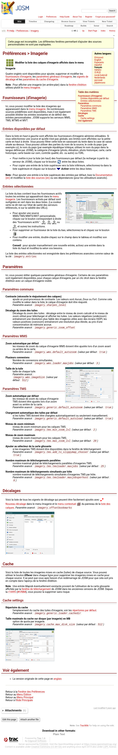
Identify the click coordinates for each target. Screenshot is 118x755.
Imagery (35, 30)
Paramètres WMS (89, 108)
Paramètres (83, 103)
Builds (84, 25)
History (112, 31)
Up (83, 31)
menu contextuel (67, 509)
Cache (81, 116)
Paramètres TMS (88, 111)
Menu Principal (25, 704)
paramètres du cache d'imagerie (40, 79)
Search (109, 25)
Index (103, 31)
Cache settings (88, 118)
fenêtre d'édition (78, 84)
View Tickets (89, 21)
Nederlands (99, 77)
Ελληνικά (98, 57)
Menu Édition (24, 701)
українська (99, 82)
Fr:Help (10, 30)
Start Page (92, 31)
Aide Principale (24, 707)
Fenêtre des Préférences (31, 698)
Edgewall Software (37, 747)
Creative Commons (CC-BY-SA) (46, 753)
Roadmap (69, 25)
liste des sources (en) (38, 177)
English (97, 60)
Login (40, 17)
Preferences (51, 17)
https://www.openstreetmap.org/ (100, 751)
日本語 (97, 72)
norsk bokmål (100, 75)
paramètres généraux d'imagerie (54, 76)
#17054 (21, 597)
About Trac (77, 17)
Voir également (85, 121)
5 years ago (111, 715)
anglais (58, 685)
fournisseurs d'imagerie (18, 76)
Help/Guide (64, 17)
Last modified (99, 715)
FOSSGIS (43, 751)
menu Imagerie (31, 87)
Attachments (15, 717)
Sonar (96, 25)
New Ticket (107, 21)
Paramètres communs (91, 106)
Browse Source (68, 21)
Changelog (49, 21)
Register (88, 17)
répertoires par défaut (84, 616)
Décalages (83, 113)
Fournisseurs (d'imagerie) (90, 96)
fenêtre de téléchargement (36, 595)
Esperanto (99, 62)
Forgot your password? (105, 17)
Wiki (19, 21)
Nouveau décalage (16, 509)
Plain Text (59, 741)
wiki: (4, 30)
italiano (97, 70)
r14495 (12, 597)
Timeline (33, 21)
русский (98, 80)
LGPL (106, 753)
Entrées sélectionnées (91, 101)
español (98, 65)
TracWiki (84, 732)
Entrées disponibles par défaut (95, 98)
